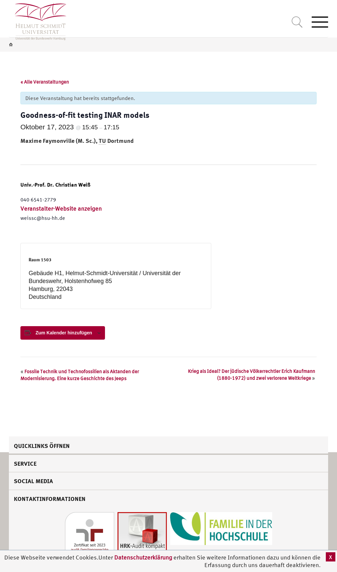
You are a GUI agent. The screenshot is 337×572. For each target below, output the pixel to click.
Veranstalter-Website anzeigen (61, 208)
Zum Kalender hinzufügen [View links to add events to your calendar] (64, 332)
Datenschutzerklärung (143, 557)
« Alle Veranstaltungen (44, 82)
